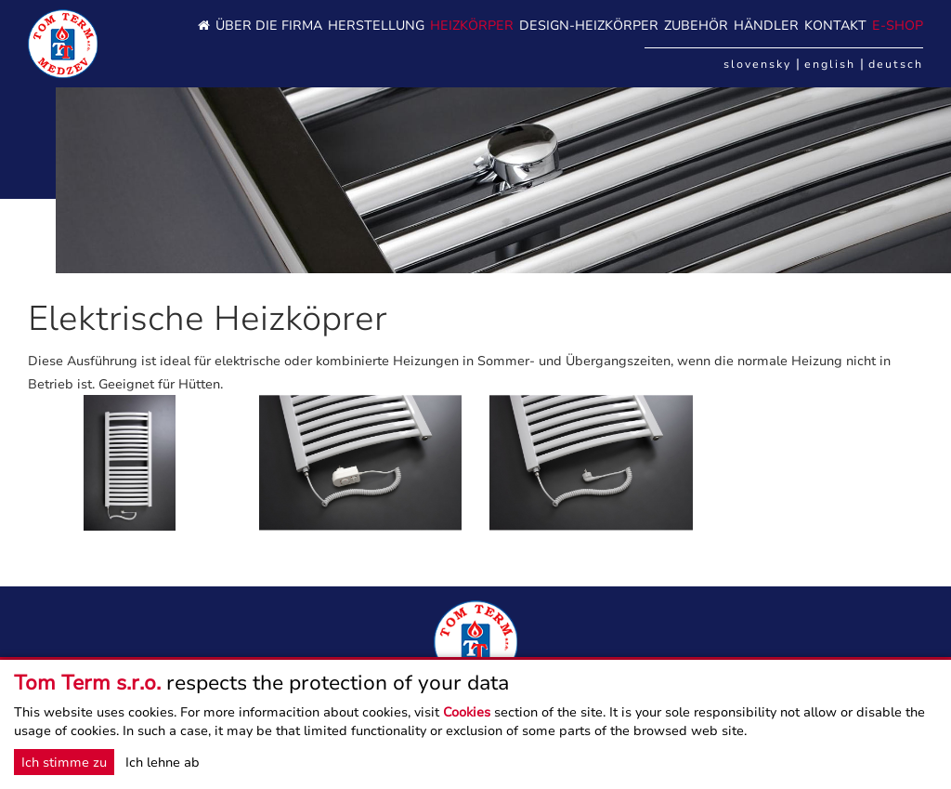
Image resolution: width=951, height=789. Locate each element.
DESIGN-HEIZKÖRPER (588, 25)
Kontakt (835, 25)
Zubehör (696, 25)
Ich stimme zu (64, 762)
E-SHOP (897, 25)
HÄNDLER (766, 25)
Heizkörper (472, 25)
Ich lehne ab (162, 762)
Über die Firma (268, 25)
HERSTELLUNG (376, 25)
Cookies (466, 712)
